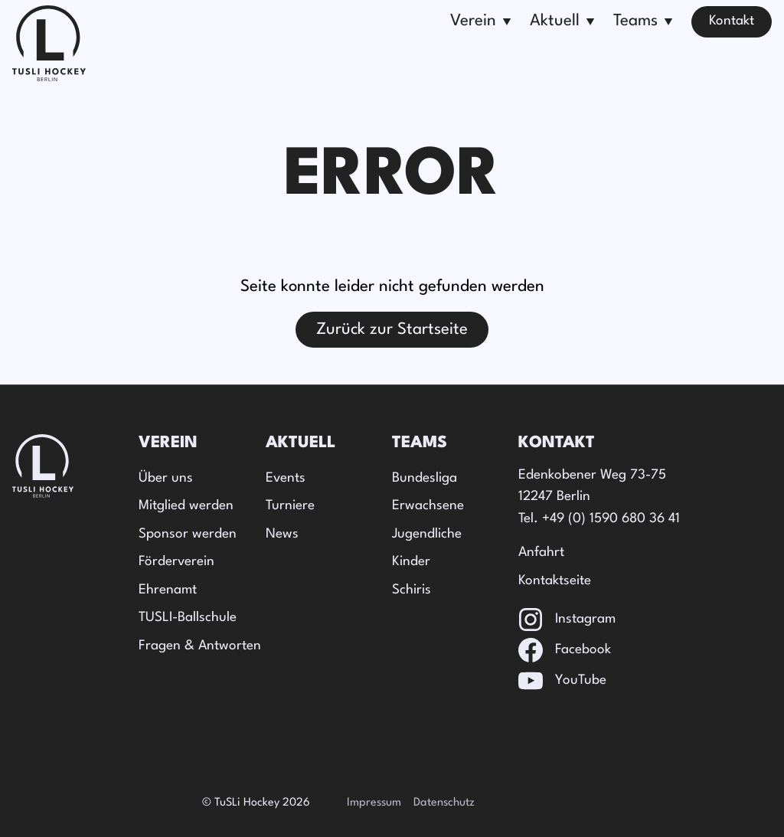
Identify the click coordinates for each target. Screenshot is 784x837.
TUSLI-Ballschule (188, 617)
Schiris (411, 590)
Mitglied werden (186, 505)
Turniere (290, 505)
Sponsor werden (188, 534)
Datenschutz (444, 803)
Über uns (166, 478)
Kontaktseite (554, 580)
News (282, 534)
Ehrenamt (168, 590)
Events (285, 478)
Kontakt (731, 21)
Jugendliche (427, 534)
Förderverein (176, 561)
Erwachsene (428, 505)
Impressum (374, 803)
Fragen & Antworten (200, 645)
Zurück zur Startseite (392, 330)
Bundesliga (424, 478)
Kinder (411, 561)
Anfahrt (541, 552)
